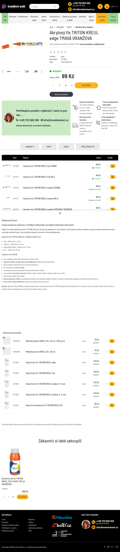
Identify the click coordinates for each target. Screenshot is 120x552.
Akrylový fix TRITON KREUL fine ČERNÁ (40, 166)
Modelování (23, 16)
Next (42, 71)
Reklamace (33, 525)
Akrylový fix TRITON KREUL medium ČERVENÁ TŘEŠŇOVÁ (47, 209)
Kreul (62, 56)
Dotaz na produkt (61, 94)
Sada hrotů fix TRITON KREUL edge (41, 362)
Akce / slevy (91, 18)
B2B (30, 531)
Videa (66, 146)
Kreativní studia (102, 18)
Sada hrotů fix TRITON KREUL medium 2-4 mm (46, 394)
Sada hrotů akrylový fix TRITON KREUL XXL (44, 405)
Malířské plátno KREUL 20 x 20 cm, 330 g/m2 (45, 341)
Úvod (51, 27)
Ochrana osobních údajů (10, 525)
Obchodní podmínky (35, 528)
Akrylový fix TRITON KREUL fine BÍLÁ (39, 176)
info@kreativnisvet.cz (84, 9)
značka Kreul (99, 44)
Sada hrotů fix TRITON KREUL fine (40, 373)
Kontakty (5, 522)
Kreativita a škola (55, 18)
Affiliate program (8, 531)
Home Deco (43, 18)
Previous (3, 71)
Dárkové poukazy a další (70, 18)
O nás (4, 519)
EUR (116, 6)
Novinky (82, 16)
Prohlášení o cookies (9, 528)
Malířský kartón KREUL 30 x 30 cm (40, 351)
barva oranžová (86, 44)
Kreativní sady (34, 18)
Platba (31, 522)
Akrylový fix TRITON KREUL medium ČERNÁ (41, 187)
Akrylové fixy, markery (84, 27)
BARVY (69, 27)
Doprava (32, 519)
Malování (13, 16)
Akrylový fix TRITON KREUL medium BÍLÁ (40, 198)
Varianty (30, 146)
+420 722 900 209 (81, 3)
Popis (48, 146)
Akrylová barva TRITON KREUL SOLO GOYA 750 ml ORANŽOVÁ (13, 481)
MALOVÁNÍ (60, 27)
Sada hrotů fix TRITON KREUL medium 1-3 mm (45, 383)
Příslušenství (87, 146)
